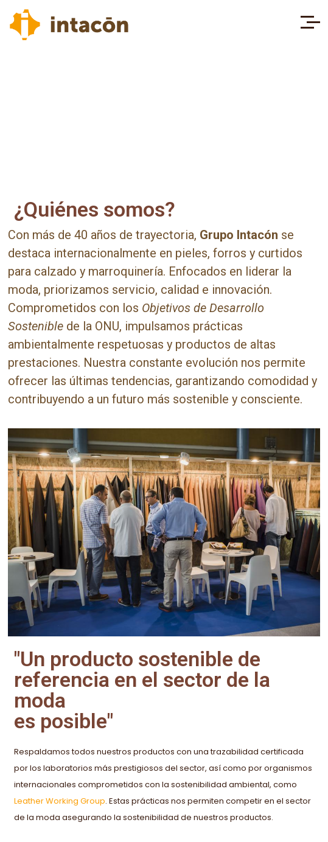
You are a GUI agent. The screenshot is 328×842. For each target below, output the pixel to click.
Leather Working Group (59, 801)
